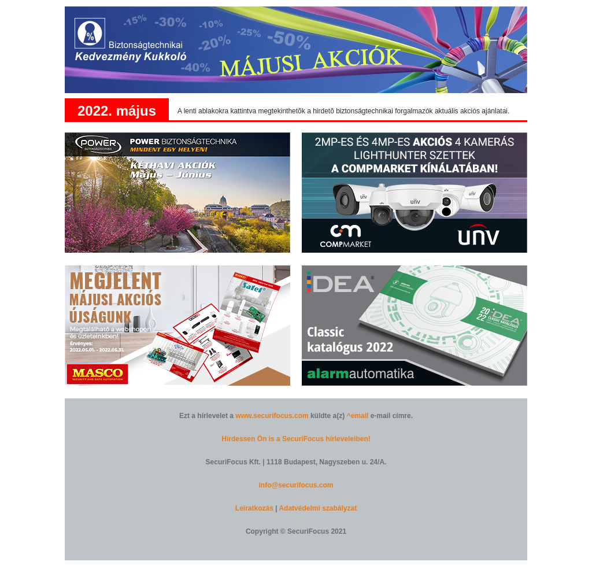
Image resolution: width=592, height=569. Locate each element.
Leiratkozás (254, 508)
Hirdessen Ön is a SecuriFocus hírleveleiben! (295, 439)
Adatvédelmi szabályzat (318, 508)
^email (358, 416)
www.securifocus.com (271, 416)
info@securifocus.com (295, 485)
